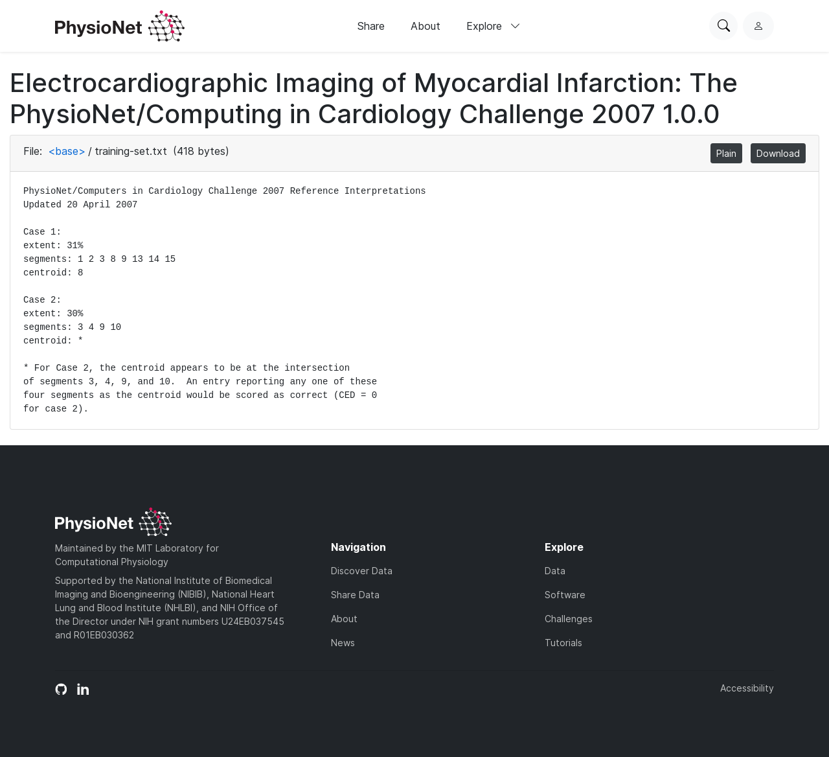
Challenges (569, 618)
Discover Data (361, 570)
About (425, 25)
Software (565, 594)
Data (555, 570)
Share (371, 25)
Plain (726, 153)
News (343, 642)
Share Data (355, 594)
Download (778, 153)
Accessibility (747, 687)
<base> (66, 151)
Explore (493, 25)
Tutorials (563, 642)
